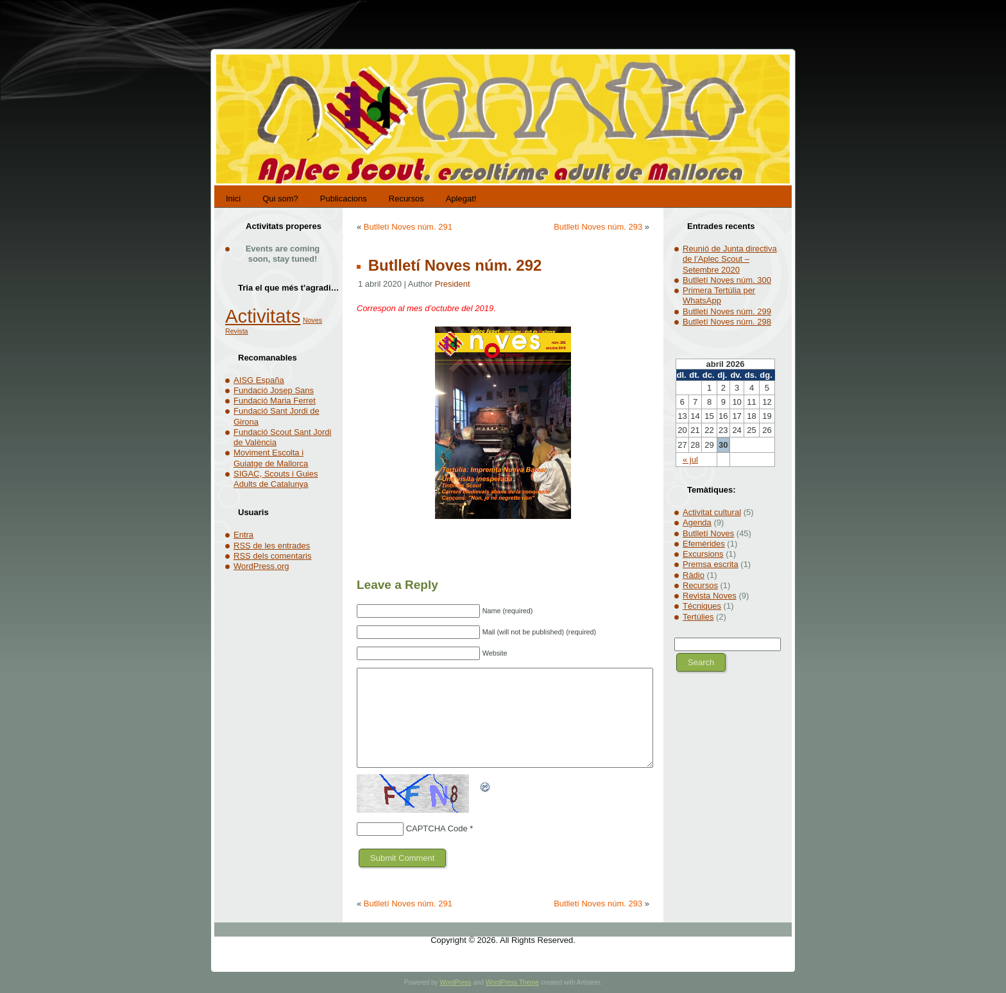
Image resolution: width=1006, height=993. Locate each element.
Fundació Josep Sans (274, 390)
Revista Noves (710, 595)
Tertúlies (698, 617)
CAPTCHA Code (437, 828)
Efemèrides (704, 543)
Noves (312, 320)
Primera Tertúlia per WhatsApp (719, 295)
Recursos (700, 585)
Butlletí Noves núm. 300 (727, 280)
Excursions (703, 554)
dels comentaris (272, 556)
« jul (690, 459)
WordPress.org (261, 566)
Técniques (702, 606)
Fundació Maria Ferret (275, 400)
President (452, 284)
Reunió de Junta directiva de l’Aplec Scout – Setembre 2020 (730, 259)
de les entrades (272, 545)
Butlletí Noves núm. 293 (598, 227)
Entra (243, 534)
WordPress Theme (512, 982)
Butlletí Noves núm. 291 (408, 227)
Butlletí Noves (708, 533)
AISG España (259, 380)
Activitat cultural (712, 512)
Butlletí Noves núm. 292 (452, 265)
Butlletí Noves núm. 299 (727, 311)
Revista (236, 331)
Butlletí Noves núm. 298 (727, 322)
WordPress (455, 982)
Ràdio (693, 575)
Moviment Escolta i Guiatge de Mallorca (271, 458)
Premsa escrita (710, 564)
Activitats (262, 316)
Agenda (697, 522)
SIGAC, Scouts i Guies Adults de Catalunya (276, 479)
